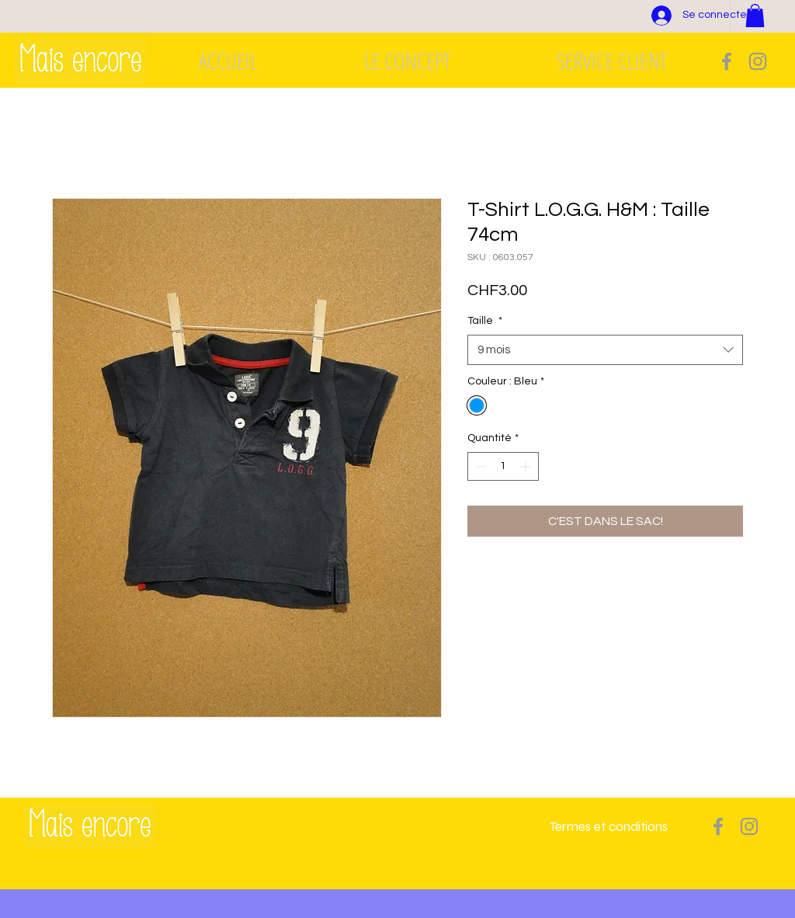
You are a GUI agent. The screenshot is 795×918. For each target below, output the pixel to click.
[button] (755, 15)
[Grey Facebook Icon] (726, 61)
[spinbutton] (503, 466)
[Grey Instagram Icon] (757, 61)
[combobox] (605, 350)
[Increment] (526, 466)
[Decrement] (479, 466)
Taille (484, 320)
